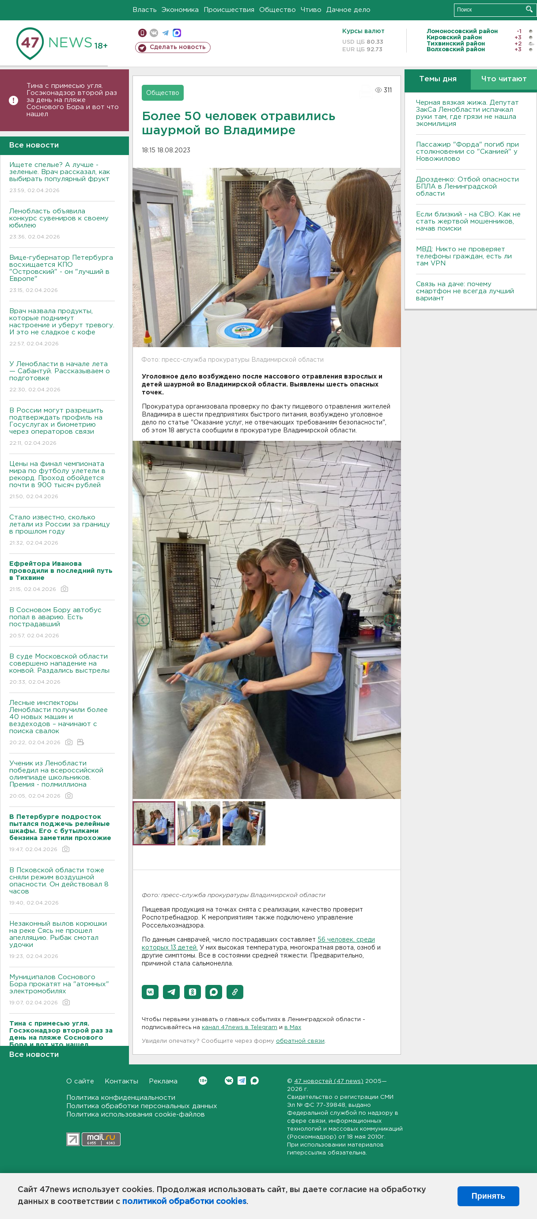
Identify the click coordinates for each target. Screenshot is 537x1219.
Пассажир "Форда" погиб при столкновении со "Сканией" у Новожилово (467, 152)
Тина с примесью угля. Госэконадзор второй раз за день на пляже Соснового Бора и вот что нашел (72, 100)
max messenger (177, 33)
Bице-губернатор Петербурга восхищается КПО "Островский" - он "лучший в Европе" (62, 274)
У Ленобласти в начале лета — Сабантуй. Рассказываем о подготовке (62, 377)
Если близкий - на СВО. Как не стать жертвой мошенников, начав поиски (468, 221)
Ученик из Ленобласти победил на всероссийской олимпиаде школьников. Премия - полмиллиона (62, 780)
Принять (488, 1196)
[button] (150, 992)
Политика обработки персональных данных (141, 1106)
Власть (144, 10)
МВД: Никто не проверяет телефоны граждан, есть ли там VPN (464, 256)
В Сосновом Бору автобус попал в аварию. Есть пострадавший (62, 623)
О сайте (80, 1081)
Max (254, 1080)
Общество (277, 10)
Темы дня (438, 79)
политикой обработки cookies (184, 1201)
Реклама (163, 1081)
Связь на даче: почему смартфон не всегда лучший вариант (465, 291)
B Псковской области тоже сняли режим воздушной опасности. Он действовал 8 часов (62, 887)
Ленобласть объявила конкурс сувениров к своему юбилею (62, 224)
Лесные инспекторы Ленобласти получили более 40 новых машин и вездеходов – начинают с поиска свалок (62, 723)
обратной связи (300, 1041)
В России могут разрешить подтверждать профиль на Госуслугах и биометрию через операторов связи (62, 427)
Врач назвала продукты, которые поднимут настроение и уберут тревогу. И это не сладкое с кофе (62, 328)
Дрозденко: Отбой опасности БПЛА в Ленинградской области (467, 187)
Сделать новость (178, 47)
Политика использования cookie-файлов (135, 1114)
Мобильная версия (142, 33)
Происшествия (229, 10)
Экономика (180, 10)
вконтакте (154, 33)
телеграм (165, 33)
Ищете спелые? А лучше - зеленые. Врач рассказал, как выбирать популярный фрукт (62, 178)
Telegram (242, 1080)
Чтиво (311, 10)
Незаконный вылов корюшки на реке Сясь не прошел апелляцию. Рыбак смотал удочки (62, 940)
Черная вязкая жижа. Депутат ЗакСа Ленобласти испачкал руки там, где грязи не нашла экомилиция (467, 113)
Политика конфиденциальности (120, 1098)
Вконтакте (203, 1080)
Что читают (504, 79)
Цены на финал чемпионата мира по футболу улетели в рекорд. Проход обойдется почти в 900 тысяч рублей (62, 480)
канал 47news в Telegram (239, 1027)
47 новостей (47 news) (328, 1081)
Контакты (121, 1081)
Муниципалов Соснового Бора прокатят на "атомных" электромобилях (62, 990)
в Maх (292, 1027)
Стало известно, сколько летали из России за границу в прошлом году (62, 531)
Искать (529, 9)
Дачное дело (348, 10)
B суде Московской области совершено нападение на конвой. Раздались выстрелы (62, 670)
